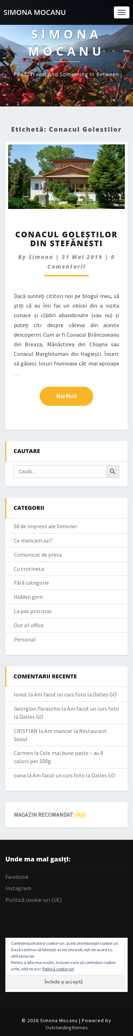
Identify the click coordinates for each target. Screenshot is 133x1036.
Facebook (16, 876)
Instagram (18, 888)
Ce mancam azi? (33, 540)
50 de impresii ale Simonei (45, 526)
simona (40, 257)
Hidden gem (28, 596)
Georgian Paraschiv (37, 708)
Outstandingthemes (66, 1027)
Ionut (20, 694)
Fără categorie (31, 582)
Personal (25, 639)
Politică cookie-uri (58, 968)
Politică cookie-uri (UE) (33, 899)
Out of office (29, 625)
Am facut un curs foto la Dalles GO (75, 694)
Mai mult (74, 395)
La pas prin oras (33, 611)
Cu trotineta (29, 568)
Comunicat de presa (38, 554)
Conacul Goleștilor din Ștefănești (66, 238)
